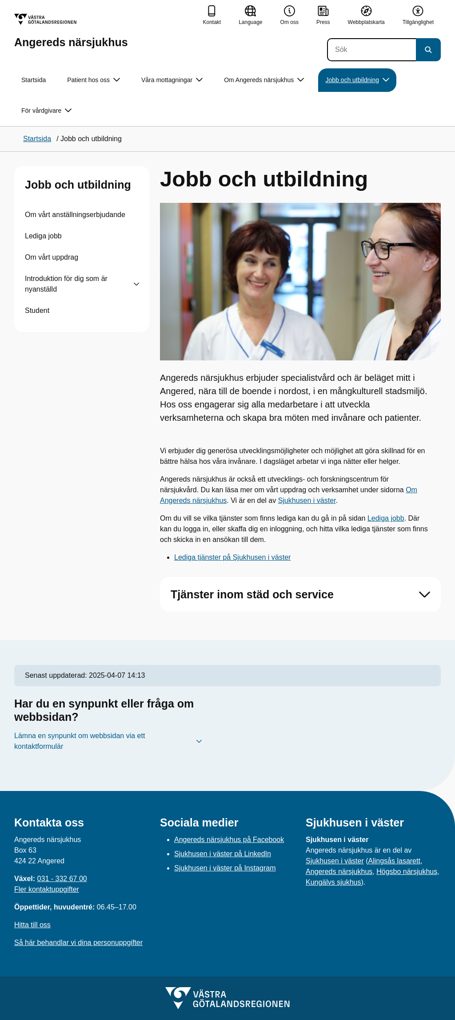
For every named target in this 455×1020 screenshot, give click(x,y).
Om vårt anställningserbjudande (75, 214)
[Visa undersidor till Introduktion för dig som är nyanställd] (136, 284)
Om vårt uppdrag (51, 257)
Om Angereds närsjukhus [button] (264, 80)
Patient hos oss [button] (93, 80)
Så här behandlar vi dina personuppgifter (78, 942)
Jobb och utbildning (78, 184)
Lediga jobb (43, 236)
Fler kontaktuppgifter (46, 889)
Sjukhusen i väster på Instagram (225, 868)
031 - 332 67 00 (62, 878)
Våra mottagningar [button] (172, 80)
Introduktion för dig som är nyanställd (66, 284)
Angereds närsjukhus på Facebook (229, 839)
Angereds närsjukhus (339, 871)
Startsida (33, 79)
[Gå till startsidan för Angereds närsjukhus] (71, 31)
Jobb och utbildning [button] (357, 80)
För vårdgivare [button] (46, 110)
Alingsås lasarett (394, 861)
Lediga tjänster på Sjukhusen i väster (232, 557)
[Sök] (371, 49)
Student (37, 310)
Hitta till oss (32, 925)
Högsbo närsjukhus (406, 871)
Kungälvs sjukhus (333, 882)
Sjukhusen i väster (307, 500)
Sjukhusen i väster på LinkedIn (222, 854)
